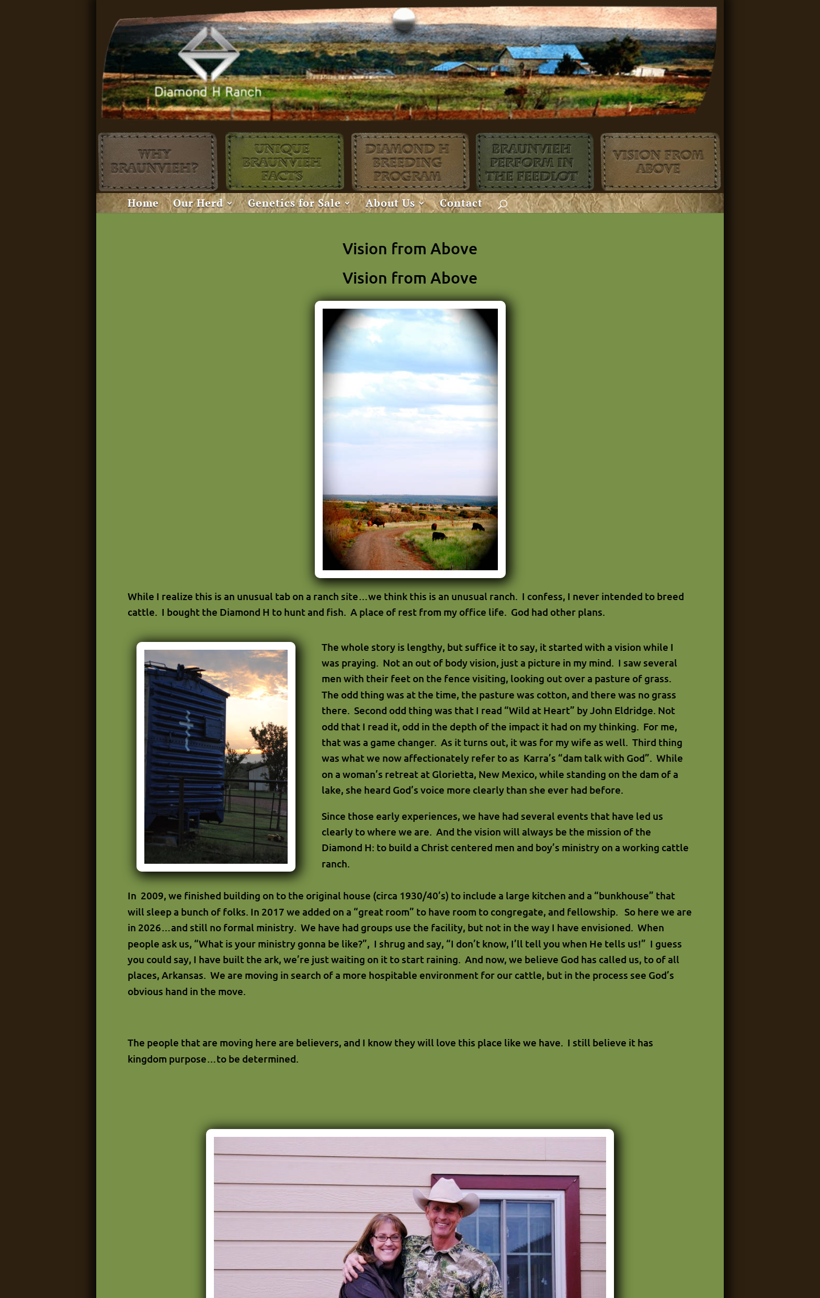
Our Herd (198, 204)
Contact (461, 204)
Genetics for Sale (294, 204)
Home (143, 204)
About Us (390, 204)
